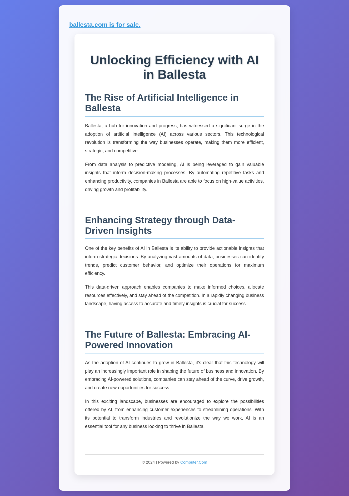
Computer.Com (193, 462)
